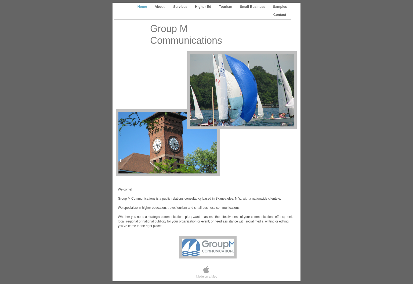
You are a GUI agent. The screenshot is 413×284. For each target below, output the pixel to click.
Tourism (226, 7)
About (160, 7)
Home (142, 7)
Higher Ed (203, 7)
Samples (280, 7)
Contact (280, 15)
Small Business (253, 7)
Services (180, 7)
